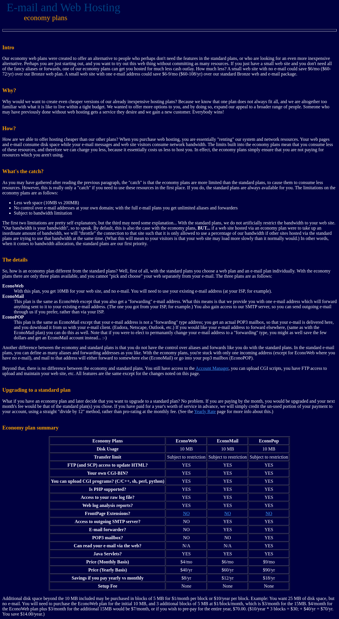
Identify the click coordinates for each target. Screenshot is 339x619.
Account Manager (212, 368)
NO (186, 513)
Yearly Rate (205, 411)
